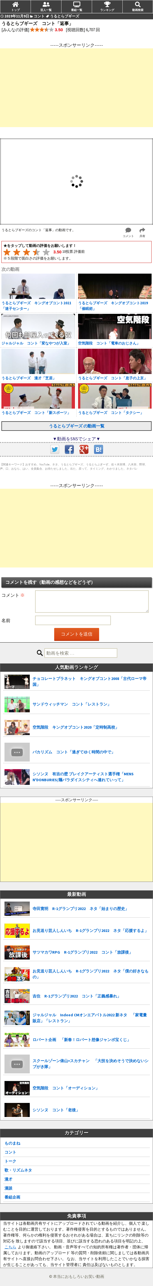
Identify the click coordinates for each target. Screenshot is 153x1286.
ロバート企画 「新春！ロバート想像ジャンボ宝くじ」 (82, 1039)
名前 (5, 620)
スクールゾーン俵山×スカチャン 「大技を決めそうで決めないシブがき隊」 (91, 1063)
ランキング (107, 10)
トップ (15, 10)
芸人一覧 (46, 10)
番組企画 (12, 1197)
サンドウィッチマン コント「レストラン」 (72, 704)
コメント (13, 595)
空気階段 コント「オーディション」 (66, 1088)
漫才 (8, 1179)
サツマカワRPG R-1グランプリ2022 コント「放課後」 (83, 952)
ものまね (12, 1143)
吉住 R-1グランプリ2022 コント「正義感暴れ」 (77, 996)
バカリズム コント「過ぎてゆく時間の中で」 (74, 752)
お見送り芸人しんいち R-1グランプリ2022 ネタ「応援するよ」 (91, 930)
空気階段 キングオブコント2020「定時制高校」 (76, 727)
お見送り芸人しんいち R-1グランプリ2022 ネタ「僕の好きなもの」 (91, 974)
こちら (10, 1246)
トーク (10, 1161)
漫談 (8, 1188)
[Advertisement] (76, 87)
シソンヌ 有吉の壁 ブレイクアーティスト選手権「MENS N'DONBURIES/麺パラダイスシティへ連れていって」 (83, 776)
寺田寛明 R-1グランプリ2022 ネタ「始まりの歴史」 (81, 908)
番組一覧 (76, 10)
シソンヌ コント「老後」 (56, 1109)
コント (10, 1152)
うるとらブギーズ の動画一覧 (76, 426)
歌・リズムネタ (18, 1170)
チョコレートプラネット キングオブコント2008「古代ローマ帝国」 (90, 681)
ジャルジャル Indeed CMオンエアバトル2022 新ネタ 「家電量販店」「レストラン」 (90, 1017)
